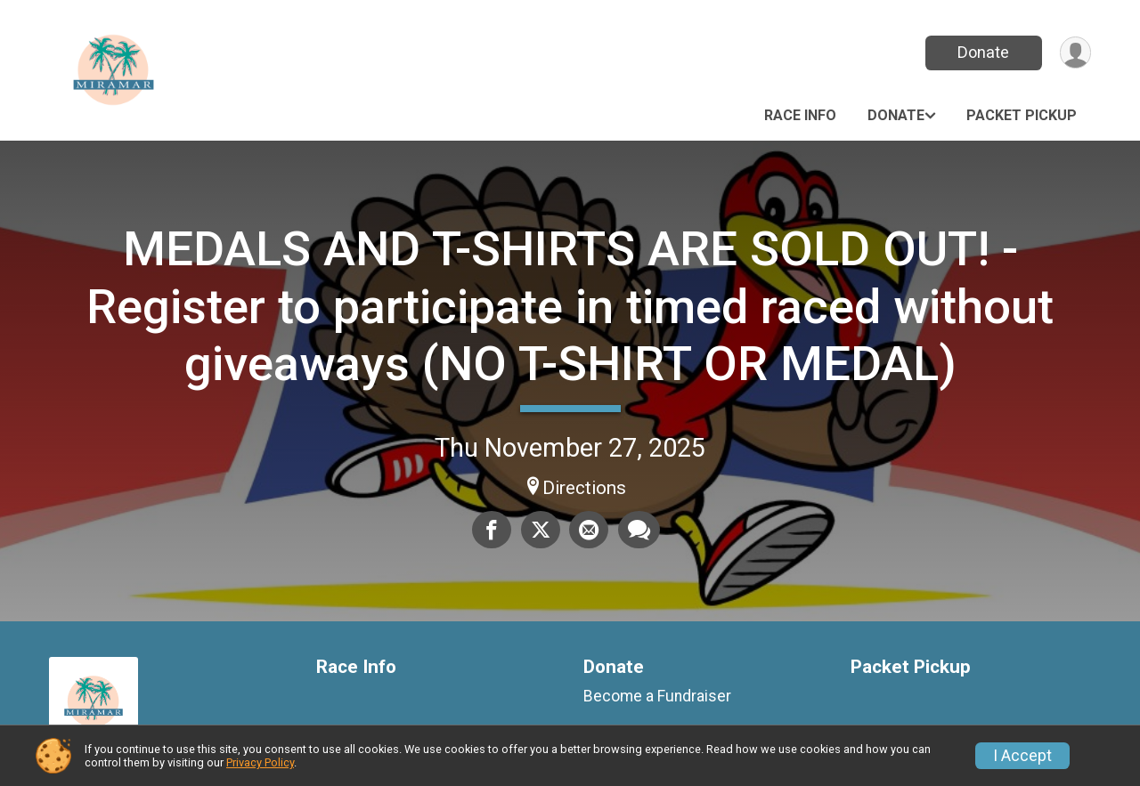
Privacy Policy (260, 762)
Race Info (800, 115)
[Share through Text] (638, 529)
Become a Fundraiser (657, 696)
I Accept (1022, 756)
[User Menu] (1074, 52)
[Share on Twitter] (540, 529)
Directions (584, 487)
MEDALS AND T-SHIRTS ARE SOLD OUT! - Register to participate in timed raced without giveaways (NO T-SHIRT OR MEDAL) (570, 306)
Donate (982, 52)
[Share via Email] (588, 529)
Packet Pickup (1021, 115)
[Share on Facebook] (492, 529)
